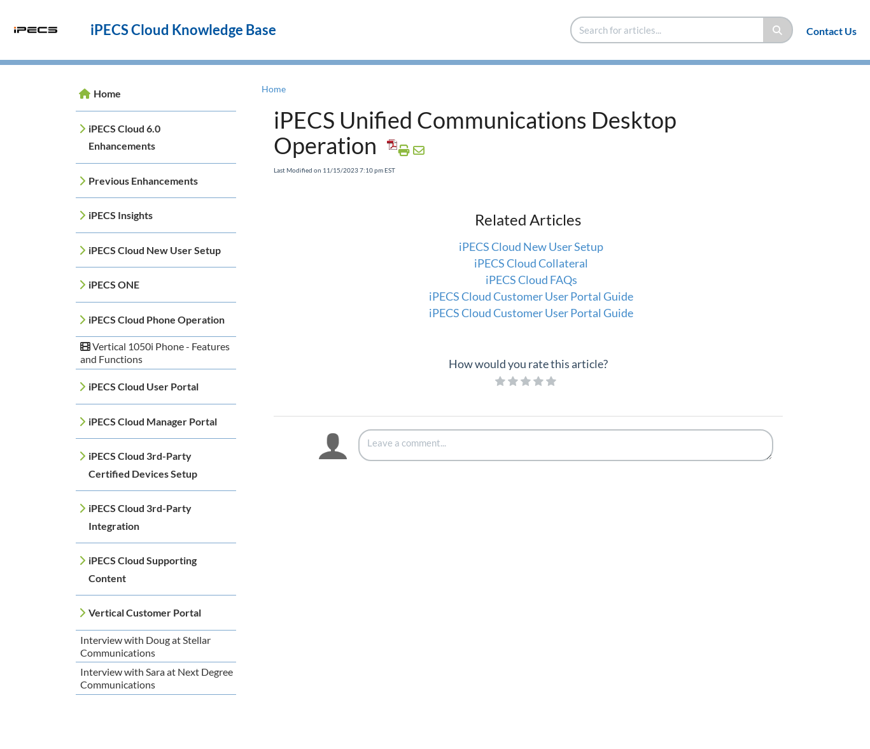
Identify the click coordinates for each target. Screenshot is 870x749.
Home (107, 93)
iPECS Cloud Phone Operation (156, 319)
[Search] (778, 30)
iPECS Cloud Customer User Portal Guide (531, 296)
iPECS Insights (120, 215)
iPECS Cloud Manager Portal (152, 421)
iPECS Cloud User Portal (143, 386)
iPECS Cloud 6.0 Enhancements (124, 137)
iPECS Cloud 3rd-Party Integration (140, 517)
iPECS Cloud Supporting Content (142, 569)
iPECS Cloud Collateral (531, 263)
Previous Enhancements (143, 181)
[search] (667, 30)
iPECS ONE (113, 284)
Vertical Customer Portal (144, 612)
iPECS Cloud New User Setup (154, 250)
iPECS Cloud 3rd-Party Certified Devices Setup (142, 465)
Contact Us (831, 31)
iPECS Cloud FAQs (531, 280)
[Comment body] (565, 445)
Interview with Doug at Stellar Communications (145, 646)
